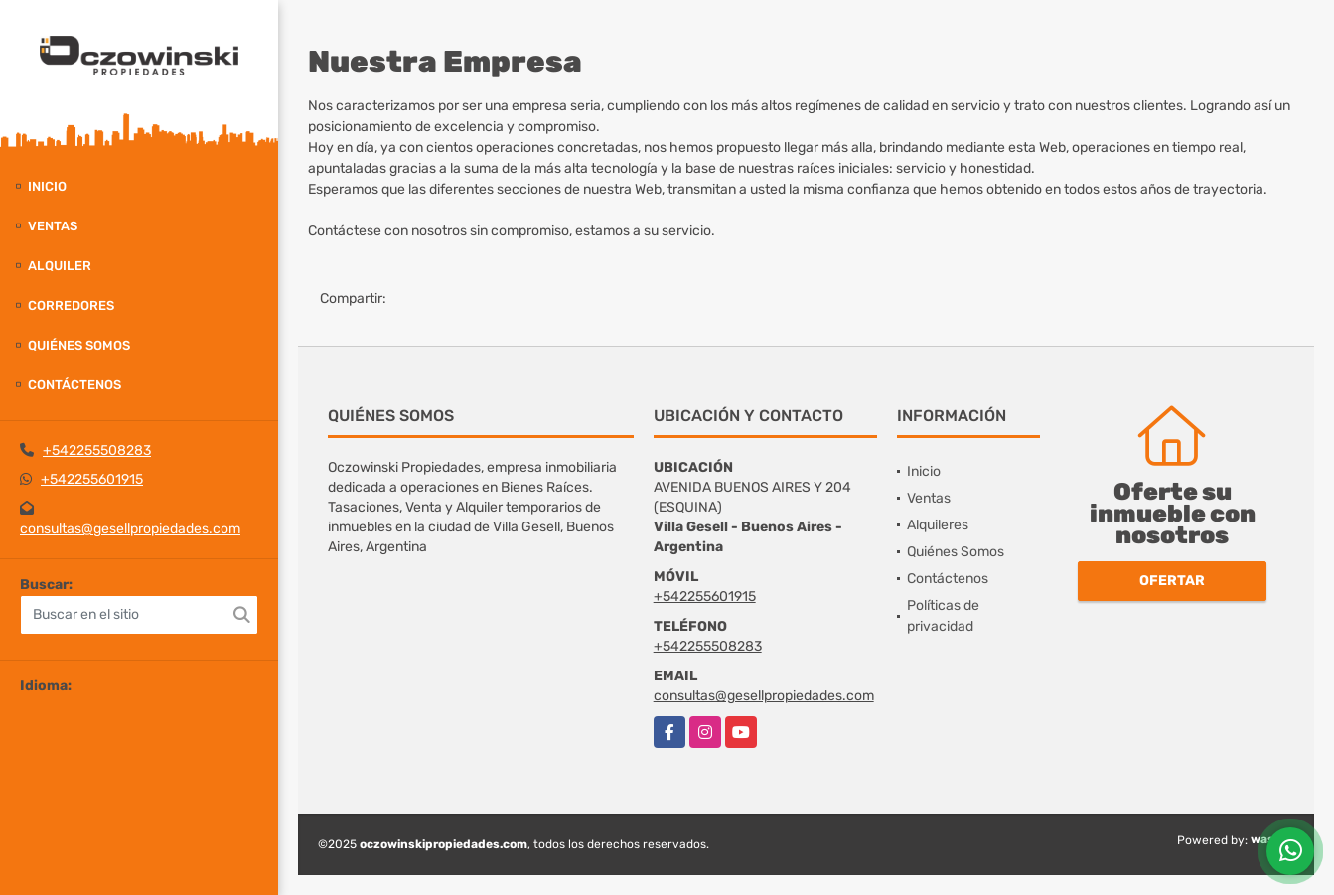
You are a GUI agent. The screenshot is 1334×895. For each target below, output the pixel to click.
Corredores (71, 305)
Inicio (47, 186)
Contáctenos (74, 384)
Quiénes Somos (79, 345)
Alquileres (937, 525)
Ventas (52, 226)
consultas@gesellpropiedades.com (130, 529)
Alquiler (59, 265)
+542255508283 (97, 450)
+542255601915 (92, 479)
